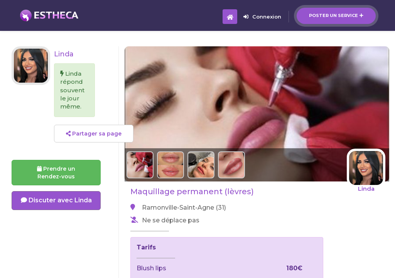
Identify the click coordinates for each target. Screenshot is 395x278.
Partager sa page (94, 133)
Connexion (262, 17)
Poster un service (336, 15)
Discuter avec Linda (56, 200)
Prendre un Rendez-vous (56, 172)
